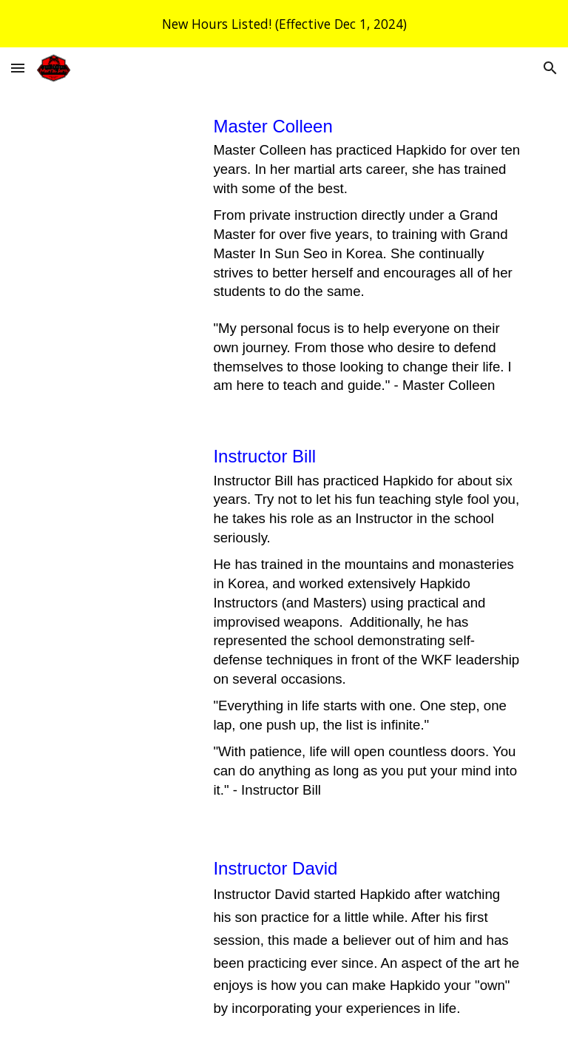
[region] (284, 23)
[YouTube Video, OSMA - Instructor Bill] (118, 484)
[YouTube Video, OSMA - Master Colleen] (118, 159)
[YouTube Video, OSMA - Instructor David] (118, 896)
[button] (18, 67)
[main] (366, 254)
